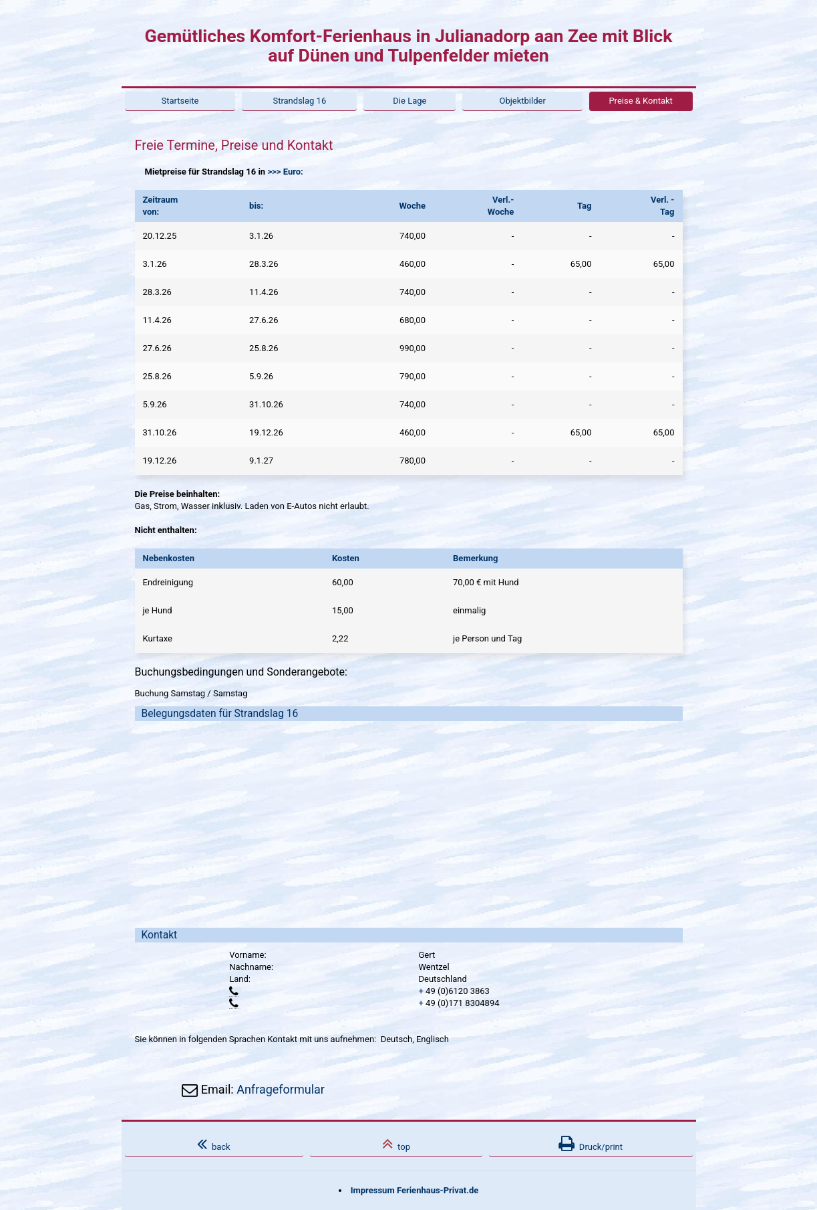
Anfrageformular (280, 1089)
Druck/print (590, 1143)
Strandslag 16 (299, 101)
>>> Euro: (285, 172)
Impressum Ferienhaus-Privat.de (415, 1190)
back (213, 1143)
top (396, 1143)
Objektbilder (522, 101)
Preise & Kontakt (640, 101)
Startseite (179, 101)
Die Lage (409, 101)
